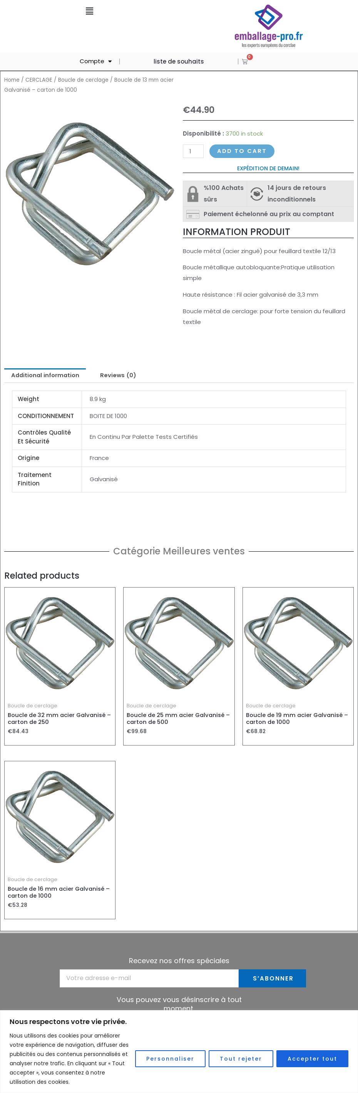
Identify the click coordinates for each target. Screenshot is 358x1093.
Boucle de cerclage (84, 80)
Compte (96, 61)
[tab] (46, 375)
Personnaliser (170, 1059)
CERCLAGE (38, 80)
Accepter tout (312, 1059)
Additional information (46, 376)
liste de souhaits (179, 61)
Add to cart (242, 151)
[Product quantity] (193, 151)
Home (12, 80)
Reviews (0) (120, 376)
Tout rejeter (241, 1059)
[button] (89, 11)
